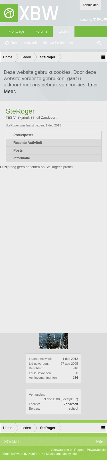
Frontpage (16, 31)
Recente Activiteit (24, 43)
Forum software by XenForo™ (22, 453)
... (79, 43)
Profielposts (23, 135)
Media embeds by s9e (61, 453)
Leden (63, 31)
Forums (41, 31)
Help (99, 441)
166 (75, 377)
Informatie (21, 158)
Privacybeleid (96, 449)
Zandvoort (71, 404)
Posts (18, 150)
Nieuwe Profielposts (58, 43)
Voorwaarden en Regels (67, 449)
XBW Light (11, 441)
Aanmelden (90, 5)
